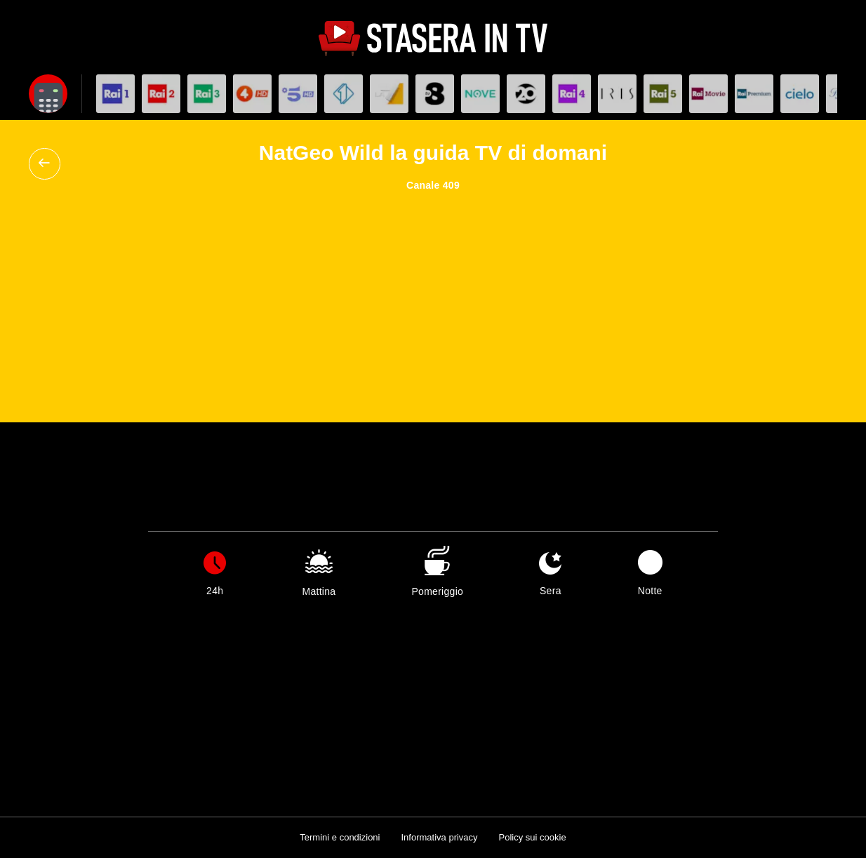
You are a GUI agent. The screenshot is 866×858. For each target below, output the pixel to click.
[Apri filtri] (48, 93)
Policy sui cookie (532, 837)
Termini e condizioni (340, 837)
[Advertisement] (433, 296)
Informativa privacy (439, 837)
